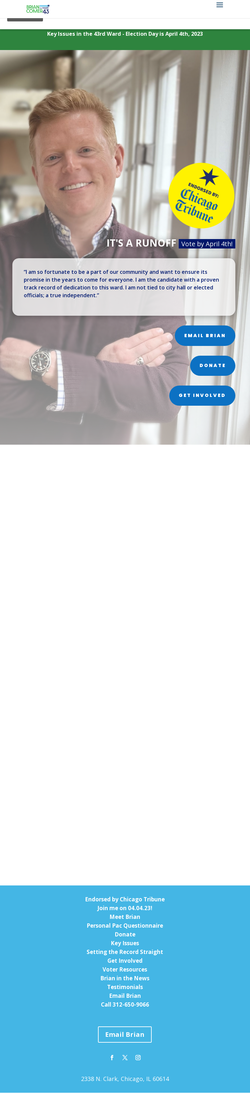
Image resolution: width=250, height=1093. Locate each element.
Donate (213, 365)
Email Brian (205, 336)
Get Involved (202, 396)
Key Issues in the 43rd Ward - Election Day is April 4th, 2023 (125, 34)
